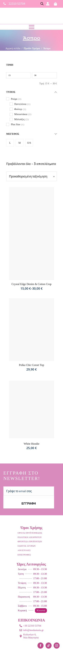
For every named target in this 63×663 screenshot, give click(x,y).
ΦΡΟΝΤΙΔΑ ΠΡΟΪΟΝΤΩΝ (29, 541)
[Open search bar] (42, 3)
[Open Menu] (31, 27)
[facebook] (40, 645)
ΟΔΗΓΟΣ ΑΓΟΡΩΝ (26, 546)
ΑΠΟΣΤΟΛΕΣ (24, 550)
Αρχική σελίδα (12, 48)
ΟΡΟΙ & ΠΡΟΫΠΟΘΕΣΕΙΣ (29, 533)
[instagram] (57, 645)
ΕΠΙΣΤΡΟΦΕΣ (24, 554)
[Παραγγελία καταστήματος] (31, 176)
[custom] (49, 645)
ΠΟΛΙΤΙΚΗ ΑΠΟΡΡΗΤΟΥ (29, 537)
